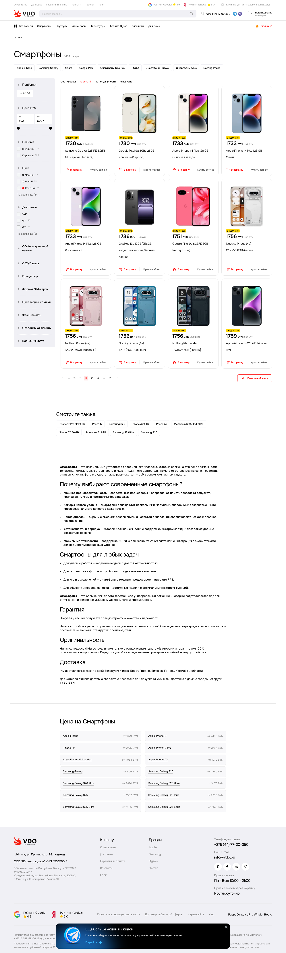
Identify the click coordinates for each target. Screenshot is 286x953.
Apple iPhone (24, 68)
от (20, 116)
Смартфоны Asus (186, 68)
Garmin (153, 868)
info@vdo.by (224, 857)
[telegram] (235, 14)
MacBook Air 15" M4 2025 (189, 424)
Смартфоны (44, 26)
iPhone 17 (97, 424)
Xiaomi (68, 68)
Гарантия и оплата (56, 4)
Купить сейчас (98, 169)
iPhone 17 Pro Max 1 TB (72, 424)
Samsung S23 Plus (123, 432)
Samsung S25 (117, 424)
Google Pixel (86, 68)
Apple (152, 847)
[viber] (240, 14)
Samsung (155, 854)
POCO (135, 68)
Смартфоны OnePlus (112, 68)
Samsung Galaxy (48, 68)
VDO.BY (18, 37)
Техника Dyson (118, 26)
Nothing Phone (211, 68)
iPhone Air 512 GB (96, 432)
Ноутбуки (61, 26)
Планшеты (138, 26)
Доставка (36, 4)
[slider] (34, 128)
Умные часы (79, 26)
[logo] (24, 13)
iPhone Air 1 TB (140, 424)
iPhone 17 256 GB (69, 432)
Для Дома (154, 26)
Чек (211, 914)
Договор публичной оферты (164, 914)
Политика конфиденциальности (118, 914)
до (38, 116)
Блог (102, 4)
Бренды (90, 4)
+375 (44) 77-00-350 (231, 844)
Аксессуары (97, 26)
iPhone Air (161, 424)
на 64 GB (25, 93)
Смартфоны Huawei (157, 68)
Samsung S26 (149, 432)
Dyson (153, 861)
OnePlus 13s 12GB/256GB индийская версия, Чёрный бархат (136, 250)
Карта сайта (196, 914)
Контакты (77, 4)
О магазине (20, 4)
